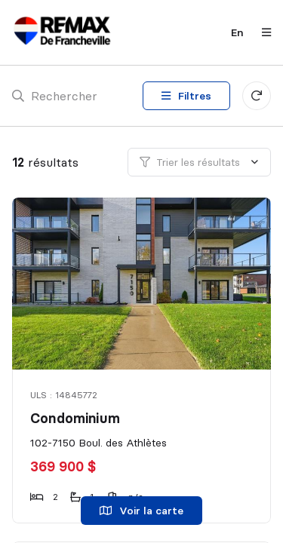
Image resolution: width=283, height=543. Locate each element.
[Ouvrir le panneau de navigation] (262, 32)
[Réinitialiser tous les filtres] (256, 95)
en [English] (237, 32)
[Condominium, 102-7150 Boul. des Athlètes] (142, 284)
